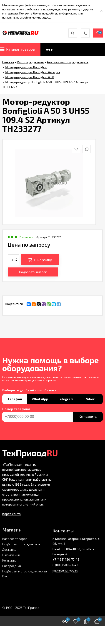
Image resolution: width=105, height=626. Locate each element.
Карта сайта (11, 514)
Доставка (9, 549)
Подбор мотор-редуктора (21, 544)
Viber (90, 399)
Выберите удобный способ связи (29, 390)
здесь (46, 17)
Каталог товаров (15, 539)
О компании (11, 555)
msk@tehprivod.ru (65, 570)
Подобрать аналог (33, 272)
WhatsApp (40, 399)
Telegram (65, 399)
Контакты (9, 560)
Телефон (15, 399)
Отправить (88, 416)
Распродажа (11, 566)
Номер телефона (16, 409)
